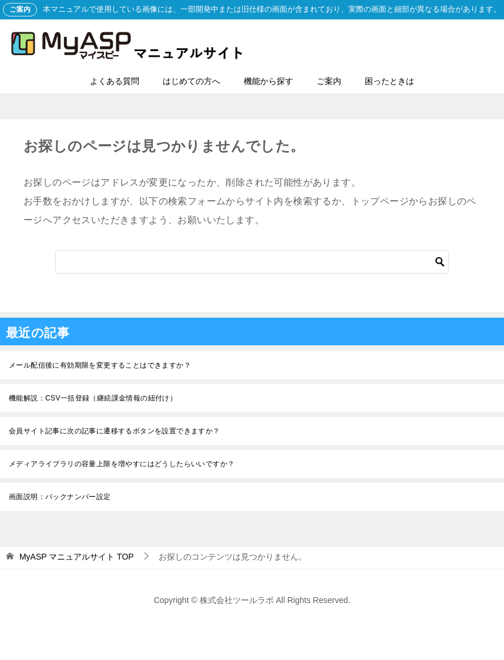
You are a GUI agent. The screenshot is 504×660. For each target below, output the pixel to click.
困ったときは (389, 81)
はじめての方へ (191, 81)
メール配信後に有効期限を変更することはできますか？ (100, 365)
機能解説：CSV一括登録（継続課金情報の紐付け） (93, 398)
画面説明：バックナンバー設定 (60, 497)
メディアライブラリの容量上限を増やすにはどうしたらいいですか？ (121, 464)
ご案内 (329, 81)
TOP (76, 556)
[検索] (252, 262)
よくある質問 (114, 81)
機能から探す (268, 81)
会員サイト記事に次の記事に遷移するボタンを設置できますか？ (114, 431)
